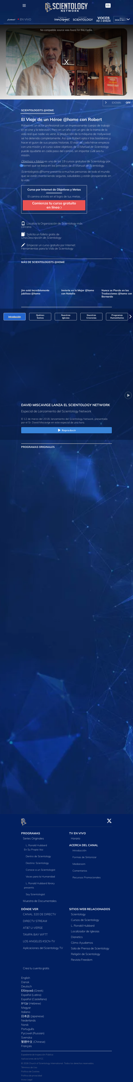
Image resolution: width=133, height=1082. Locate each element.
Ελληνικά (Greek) (32, 988)
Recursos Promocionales (87, 875)
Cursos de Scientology (85, 918)
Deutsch (26, 984)
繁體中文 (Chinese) (33, 1039)
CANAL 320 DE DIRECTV (39, 912)
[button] (130, 317)
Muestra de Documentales (40, 899)
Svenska (26, 1035)
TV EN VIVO (77, 831)
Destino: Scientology (37, 861)
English (25, 975)
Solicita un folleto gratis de (41, 235)
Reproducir (66, 430)
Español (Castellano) (34, 997)
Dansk (25, 980)
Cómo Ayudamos (82, 940)
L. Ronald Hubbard (82, 923)
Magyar (26, 1005)
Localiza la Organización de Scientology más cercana (52, 225)
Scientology (78, 912)
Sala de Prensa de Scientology (90, 946)
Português (27, 1027)
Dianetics (77, 935)
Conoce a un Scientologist (40, 867)
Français (26, 1044)
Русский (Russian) (32, 1031)
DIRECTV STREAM (35, 919)
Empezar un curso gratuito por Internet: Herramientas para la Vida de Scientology (48, 246)
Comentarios (80, 868)
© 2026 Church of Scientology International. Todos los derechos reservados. (57, 1061)
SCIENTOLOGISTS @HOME (37, 110)
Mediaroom (79, 861)
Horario (75, 836)
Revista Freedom (81, 957)
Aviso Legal (26, 1077)
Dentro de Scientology (38, 854)
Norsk (25, 1022)
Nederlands (28, 1018)
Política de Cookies (30, 1069)
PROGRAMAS (30, 831)
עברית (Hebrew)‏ (31, 1001)
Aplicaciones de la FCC (32, 1056)
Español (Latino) (31, 992)
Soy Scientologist (35, 892)
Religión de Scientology (85, 952)
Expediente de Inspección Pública (37, 1052)
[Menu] (24, 5)
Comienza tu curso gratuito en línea (54, 205)
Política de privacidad (31, 1073)
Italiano (25, 1010)
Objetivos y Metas (32, 161)
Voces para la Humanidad (40, 874)
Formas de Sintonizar (85, 855)
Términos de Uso (29, 1065)
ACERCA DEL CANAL (83, 843)
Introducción (79, 848)
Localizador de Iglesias (85, 929)
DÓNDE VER (29, 907)
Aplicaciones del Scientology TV (43, 946)
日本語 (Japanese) (32, 1014)
